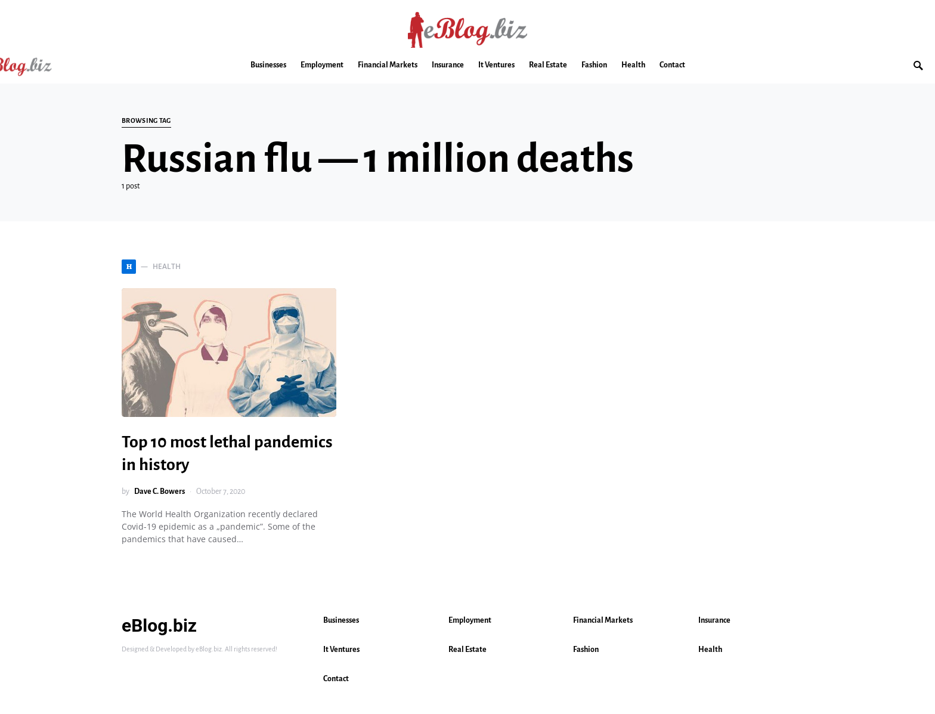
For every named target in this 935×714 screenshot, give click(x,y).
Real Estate (467, 649)
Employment (469, 620)
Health (710, 649)
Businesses (341, 620)
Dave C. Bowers (159, 491)
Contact (336, 679)
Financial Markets (603, 620)
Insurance (714, 620)
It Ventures (341, 649)
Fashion (586, 649)
